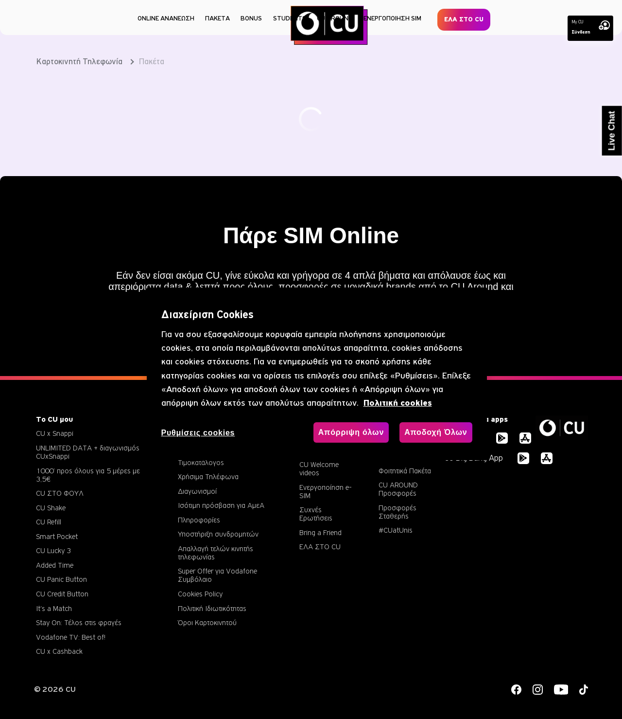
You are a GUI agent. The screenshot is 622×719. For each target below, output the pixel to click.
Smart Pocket (57, 536)
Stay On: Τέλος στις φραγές (78, 622)
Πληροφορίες (199, 520)
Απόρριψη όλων (351, 432)
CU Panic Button (61, 579)
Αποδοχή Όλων (435, 432)
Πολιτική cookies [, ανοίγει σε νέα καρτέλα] (397, 403)
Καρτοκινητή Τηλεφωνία (79, 61)
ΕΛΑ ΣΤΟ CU (464, 19)
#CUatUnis (396, 530)
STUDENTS (289, 18)
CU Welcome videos (319, 468)
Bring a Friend (320, 532)
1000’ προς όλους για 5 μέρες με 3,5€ (88, 475)
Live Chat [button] (612, 131)
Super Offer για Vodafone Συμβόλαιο (217, 575)
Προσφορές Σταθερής (397, 511)
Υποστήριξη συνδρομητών (218, 534)
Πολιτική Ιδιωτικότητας (212, 608)
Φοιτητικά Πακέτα (405, 471)
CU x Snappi (54, 433)
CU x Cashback (59, 651)
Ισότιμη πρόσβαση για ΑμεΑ (221, 505)
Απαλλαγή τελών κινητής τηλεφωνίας (215, 552)
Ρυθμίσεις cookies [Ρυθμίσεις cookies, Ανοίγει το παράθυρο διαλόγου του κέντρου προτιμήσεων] (198, 433)
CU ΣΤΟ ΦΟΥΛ (60, 493)
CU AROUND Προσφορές (398, 489)
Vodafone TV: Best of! (70, 637)
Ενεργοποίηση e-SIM (325, 491)
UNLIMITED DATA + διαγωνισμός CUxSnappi (87, 452)
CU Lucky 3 (53, 550)
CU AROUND (335, 18)
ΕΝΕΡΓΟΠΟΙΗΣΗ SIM (392, 18)
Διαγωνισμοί (197, 491)
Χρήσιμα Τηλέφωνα (208, 476)
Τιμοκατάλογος (201, 462)
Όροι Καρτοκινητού (207, 622)
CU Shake (51, 507)
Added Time (54, 565)
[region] (317, 374)
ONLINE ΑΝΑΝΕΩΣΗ (166, 18)
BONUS (251, 18)
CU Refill (48, 522)
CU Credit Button (62, 594)
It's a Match (54, 608)
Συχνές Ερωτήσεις (315, 513)
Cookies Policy (200, 594)
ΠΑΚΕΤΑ (217, 18)
